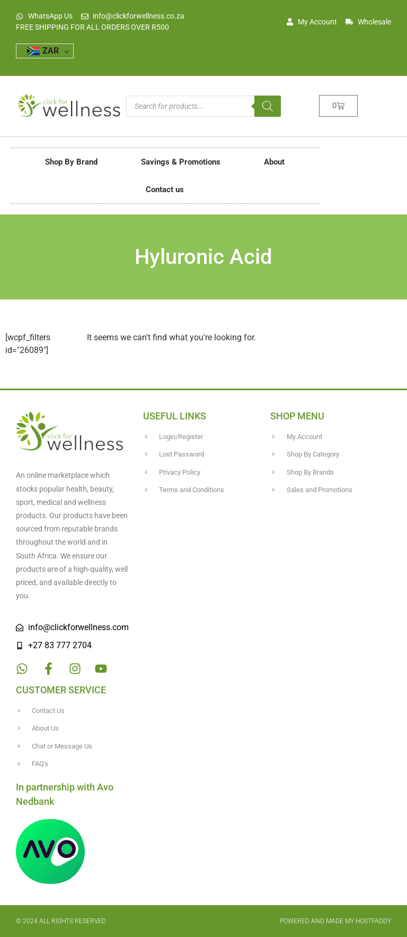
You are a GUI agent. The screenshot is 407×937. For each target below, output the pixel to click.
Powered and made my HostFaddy (335, 921)
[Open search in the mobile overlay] (203, 106)
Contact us (165, 189)
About (274, 162)
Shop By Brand (71, 162)
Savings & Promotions (180, 162)
